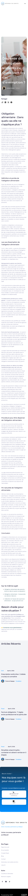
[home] (10, 3)
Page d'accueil (5, 847)
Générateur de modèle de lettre (9, 862)
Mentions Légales (6, 876)
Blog (2, 856)
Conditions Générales (7, 873)
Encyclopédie (5, 850)
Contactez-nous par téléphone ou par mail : (13, 788)
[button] (25, 3)
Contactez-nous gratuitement (12, 627)
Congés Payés (5, 853)
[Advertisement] (14, 22)
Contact (3, 859)
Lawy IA (3, 865)
